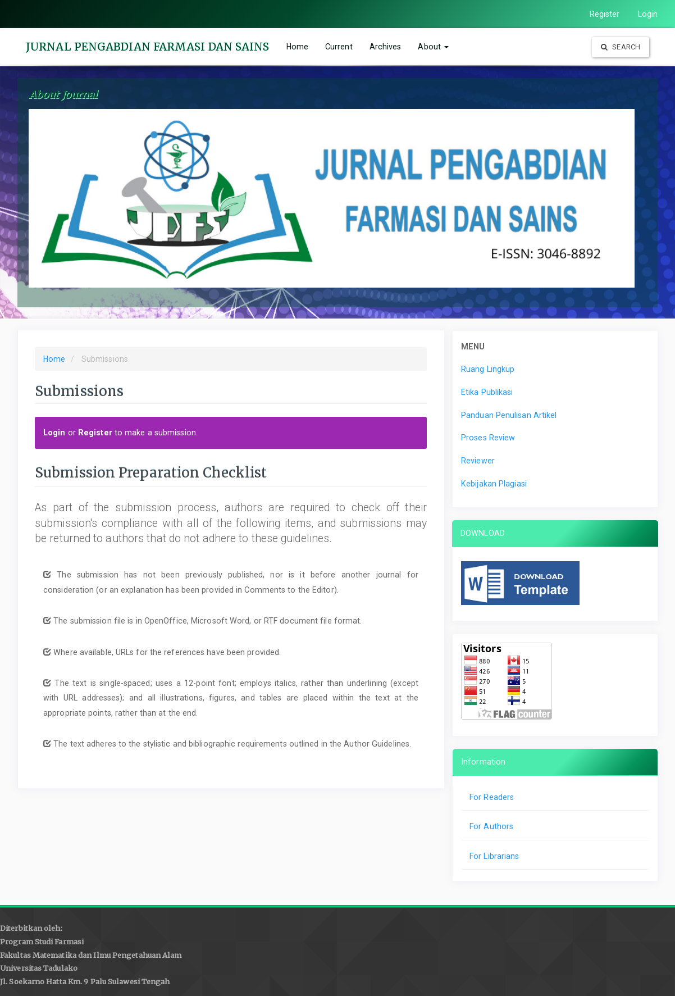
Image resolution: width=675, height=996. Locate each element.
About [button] (433, 46)
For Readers (491, 797)
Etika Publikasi (487, 392)
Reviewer (478, 460)
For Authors (491, 826)
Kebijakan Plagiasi (494, 483)
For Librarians (494, 856)
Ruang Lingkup (487, 369)
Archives (386, 46)
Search (620, 47)
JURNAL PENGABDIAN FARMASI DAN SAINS (148, 46)
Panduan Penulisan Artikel (509, 415)
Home (297, 46)
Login (648, 14)
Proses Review (488, 437)
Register (605, 14)
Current (339, 46)
